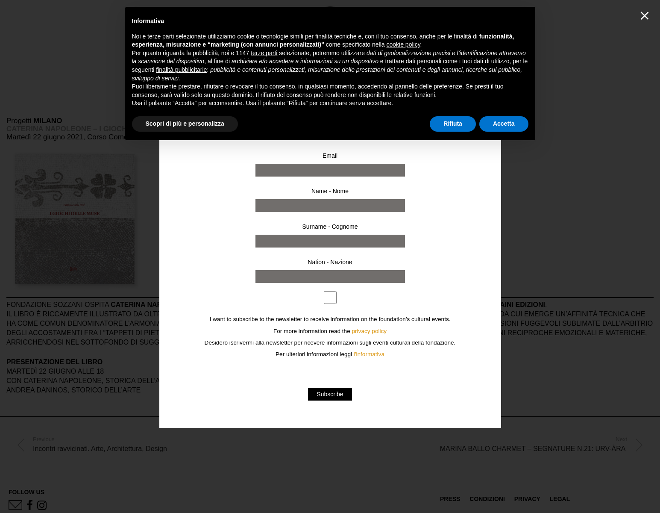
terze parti (264, 53)
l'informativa (369, 354)
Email (330, 155)
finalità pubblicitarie (181, 69)
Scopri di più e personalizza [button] (185, 123)
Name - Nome (330, 191)
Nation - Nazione (330, 262)
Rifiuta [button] (452, 123)
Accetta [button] (504, 123)
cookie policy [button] (403, 44)
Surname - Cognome (330, 226)
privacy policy (369, 331)
